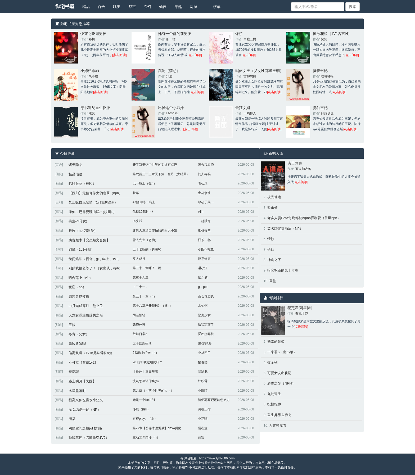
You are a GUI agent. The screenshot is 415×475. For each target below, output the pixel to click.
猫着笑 (203, 362)
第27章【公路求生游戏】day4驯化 (157, 428)
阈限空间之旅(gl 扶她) (85, 428)
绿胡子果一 (206, 202)
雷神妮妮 (249, 76)
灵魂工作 (204, 409)
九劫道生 (274, 394)
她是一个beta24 (144, 400)
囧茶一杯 (204, 240)
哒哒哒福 (327, 76)
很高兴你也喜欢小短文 (86, 400)
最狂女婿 (242, 108)
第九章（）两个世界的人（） (153, 390)
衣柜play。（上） (145, 418)
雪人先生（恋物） (145, 240)
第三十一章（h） (145, 296)
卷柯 (92, 39)
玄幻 (147, 6)
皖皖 (324, 39)
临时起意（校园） (82, 184)
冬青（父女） (79, 334)
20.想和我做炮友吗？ (148, 362)
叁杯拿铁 (204, 193)
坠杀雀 (272, 208)
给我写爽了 (206, 325)
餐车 (136, 193)
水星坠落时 (77, 391)
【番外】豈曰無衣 (145, 371)
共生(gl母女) (78, 221)
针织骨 (203, 381)
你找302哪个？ (143, 212)
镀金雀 (272, 362)
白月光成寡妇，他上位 (86, 306)
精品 (86, 6)
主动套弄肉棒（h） (146, 437)
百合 (101, 6)
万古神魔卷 (277, 425)
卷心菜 (203, 183)
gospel (202, 287)
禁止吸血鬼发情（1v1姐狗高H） (93, 202)
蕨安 (201, 437)
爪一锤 (170, 39)
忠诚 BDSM (77, 344)
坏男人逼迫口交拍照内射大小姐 (155, 230)
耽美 (116, 6)
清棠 (72, 419)
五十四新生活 (142, 343)
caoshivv (172, 113)
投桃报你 (274, 404)
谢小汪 (203, 268)
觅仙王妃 (320, 108)
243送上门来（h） (146, 353)
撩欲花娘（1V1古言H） (332, 33)
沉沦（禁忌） (169, 71)
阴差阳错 (139, 315)
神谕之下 (274, 260)
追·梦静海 (204, 343)
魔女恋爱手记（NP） (85, 409)
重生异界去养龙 (279, 415)
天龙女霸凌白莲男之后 (86, 315)
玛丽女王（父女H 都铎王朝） (259, 71)
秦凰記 (74, 372)
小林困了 (204, 353)
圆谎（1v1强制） (82, 249)
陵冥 (92, 113)
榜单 (216, 6)
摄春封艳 (320, 71)
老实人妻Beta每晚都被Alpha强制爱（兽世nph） (304, 218)
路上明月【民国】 (82, 381)
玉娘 (72, 325)
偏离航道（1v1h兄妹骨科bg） (91, 353)
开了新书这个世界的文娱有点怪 (155, 164)
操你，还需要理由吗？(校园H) (92, 212)
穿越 (178, 6)
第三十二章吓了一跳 (147, 268)
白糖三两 (249, 39)
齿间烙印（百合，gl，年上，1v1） (95, 259)
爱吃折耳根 (206, 334)
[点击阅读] (119, 55)
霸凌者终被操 (79, 296)
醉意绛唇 (204, 259)
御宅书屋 (64, 6)
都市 (132, 6)
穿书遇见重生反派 (95, 108)
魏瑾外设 (139, 325)
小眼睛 (203, 390)
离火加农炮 (206, 164)
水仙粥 (203, 305)
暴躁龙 (203, 371)
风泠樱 (93, 76)
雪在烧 (203, 428)
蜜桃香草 (204, 230)
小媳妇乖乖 (89, 71)
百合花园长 (206, 296)
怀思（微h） (141, 409)
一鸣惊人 (249, 113)
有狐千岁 (301, 313)
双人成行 (139, 259)
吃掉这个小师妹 (171, 108)
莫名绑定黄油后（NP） (285, 228)
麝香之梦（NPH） (281, 383)
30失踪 (137, 221)
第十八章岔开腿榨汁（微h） (153, 305)
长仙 (270, 249)
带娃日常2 (140, 334)
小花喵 (203, 418)
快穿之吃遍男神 (93, 33)
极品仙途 (75, 174)
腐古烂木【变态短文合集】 (89, 240)
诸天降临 (75, 165)
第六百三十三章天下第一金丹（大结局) (160, 174)
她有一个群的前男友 (174, 33)
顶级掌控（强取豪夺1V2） (89, 438)
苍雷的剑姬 (276, 341)
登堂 (272, 281)
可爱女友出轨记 (279, 373)
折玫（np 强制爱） (83, 231)
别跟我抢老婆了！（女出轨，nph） (96, 268)
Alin (200, 212)
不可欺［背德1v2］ (83, 362)
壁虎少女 (204, 315)
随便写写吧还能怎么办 (214, 400)
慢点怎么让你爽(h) (146, 381)
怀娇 (239, 33)
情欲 (270, 239)
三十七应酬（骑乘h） (148, 249)
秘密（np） (77, 287)
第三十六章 (140, 277)
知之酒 (203, 277)
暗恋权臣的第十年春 (282, 270)
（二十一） (140, 287)
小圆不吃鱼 (206, 249)
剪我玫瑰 (327, 113)
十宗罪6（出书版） (282, 352)
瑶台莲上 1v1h (80, 278)
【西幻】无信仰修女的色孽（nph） (96, 193)
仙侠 (162, 6)
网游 (193, 6)
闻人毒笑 (204, 174)
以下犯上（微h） (145, 183)
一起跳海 (204, 221)
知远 (169, 76)
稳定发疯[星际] (299, 308)
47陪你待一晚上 (144, 202)
